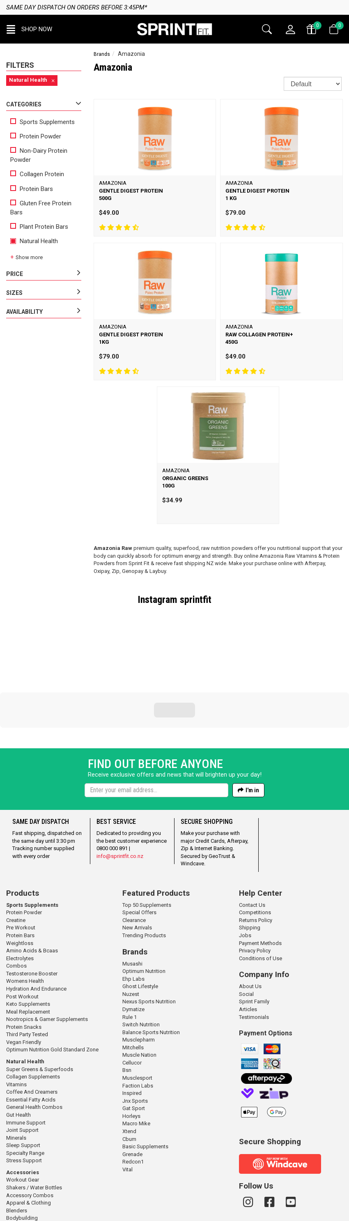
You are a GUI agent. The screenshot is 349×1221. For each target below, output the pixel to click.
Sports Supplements (42, 122)
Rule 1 (129, 961)
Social (246, 938)
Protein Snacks (23, 971)
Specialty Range (25, 1097)
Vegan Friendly (23, 986)
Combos (16, 910)
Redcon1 (133, 1106)
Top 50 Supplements (146, 849)
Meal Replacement (28, 956)
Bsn (126, 1014)
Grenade (132, 1098)
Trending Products (144, 879)
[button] (29, 29)
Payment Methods (260, 887)
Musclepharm (138, 984)
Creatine (15, 864)
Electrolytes (20, 902)
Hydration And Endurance (36, 933)
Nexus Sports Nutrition (149, 946)
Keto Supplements (28, 948)
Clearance (134, 864)
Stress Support (24, 1104)
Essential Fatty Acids (30, 1044)
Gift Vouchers (22, 1170)
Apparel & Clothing (28, 1147)
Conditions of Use (260, 902)
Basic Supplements (145, 1091)
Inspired (132, 1037)
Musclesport (137, 1022)
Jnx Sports (135, 1045)
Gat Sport (133, 1052)
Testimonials (254, 961)
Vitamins (16, 1029)
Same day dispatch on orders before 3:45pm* (76, 7)
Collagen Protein (37, 174)
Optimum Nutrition (143, 915)
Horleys (131, 1060)
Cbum (129, 1083)
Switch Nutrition (141, 969)
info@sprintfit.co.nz (119, 800)
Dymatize (133, 953)
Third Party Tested (27, 978)
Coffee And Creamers (31, 1036)
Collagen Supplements (33, 1021)
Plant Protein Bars (39, 226)
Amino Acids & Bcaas (32, 895)
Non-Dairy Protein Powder (38, 155)
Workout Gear (22, 1124)
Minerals (16, 1082)
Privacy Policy (255, 895)
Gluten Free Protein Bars (40, 208)
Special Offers (139, 856)
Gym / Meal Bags (26, 1177)
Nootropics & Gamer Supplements (47, 963)
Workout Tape (22, 1193)
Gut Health (18, 1059)
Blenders (16, 1155)
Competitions (255, 856)
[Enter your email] (156, 734)
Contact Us (252, 849)
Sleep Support (23, 1089)
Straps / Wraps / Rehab (34, 1185)
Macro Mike (136, 1068)
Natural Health (34, 241)
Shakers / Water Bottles (34, 1132)
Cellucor (132, 1007)
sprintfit (195, 599)
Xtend (129, 1075)
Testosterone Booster (31, 918)
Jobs (245, 879)
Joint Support (22, 1074)
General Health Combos (34, 1051)
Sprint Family (254, 946)
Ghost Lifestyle (140, 930)
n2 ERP (238, 1215)
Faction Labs (137, 1030)
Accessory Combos (29, 1139)
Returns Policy (255, 864)
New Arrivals (137, 872)
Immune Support (26, 1067)
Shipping (249, 872)
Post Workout (22, 941)
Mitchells (133, 992)
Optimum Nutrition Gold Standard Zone (52, 994)
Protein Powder (35, 136)
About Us (250, 930)
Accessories (22, 1116)
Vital (127, 1114)
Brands (102, 54)
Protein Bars (31, 189)
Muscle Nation (139, 999)
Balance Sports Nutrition (151, 976)
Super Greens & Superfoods (39, 1013)
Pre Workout (20, 872)
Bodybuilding (22, 1162)
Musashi (132, 908)
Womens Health (25, 925)
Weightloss (19, 887)
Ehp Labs (133, 923)
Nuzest (130, 938)
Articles (248, 953)
